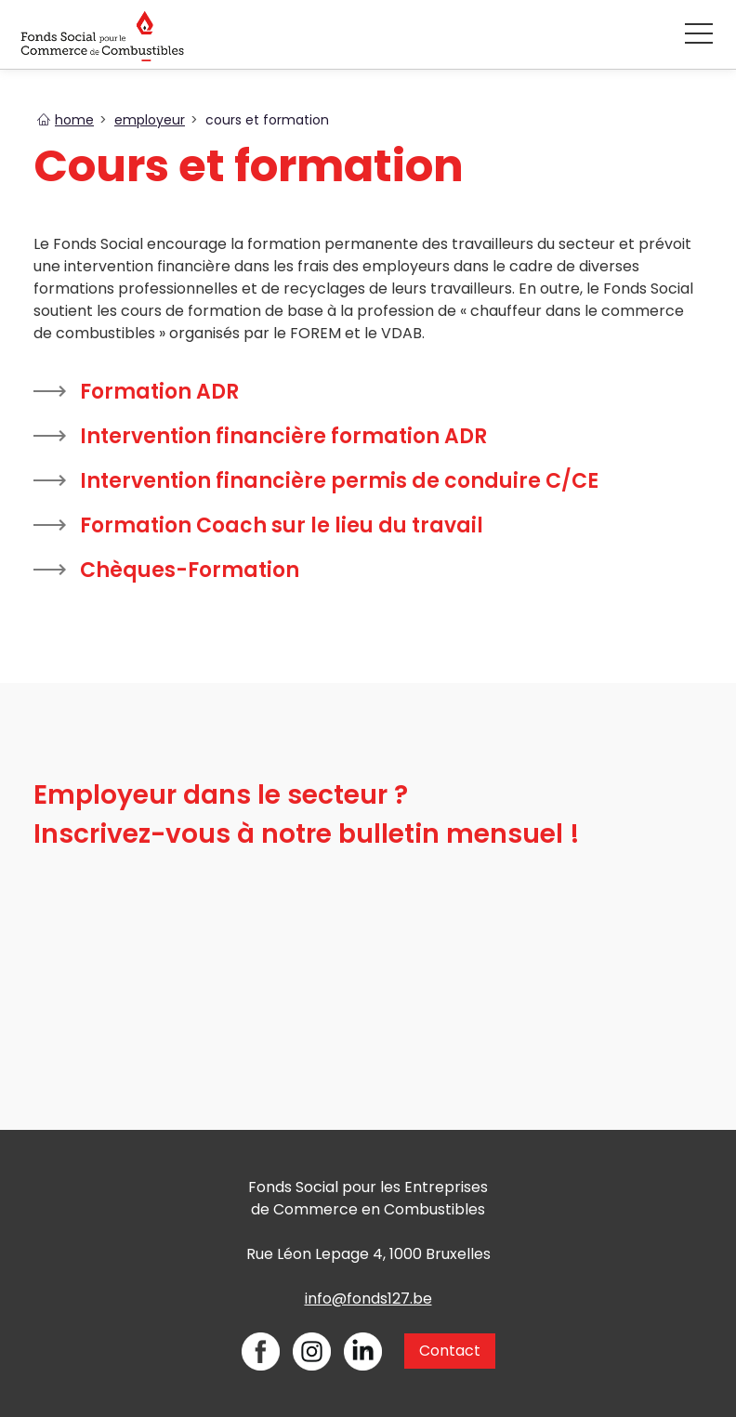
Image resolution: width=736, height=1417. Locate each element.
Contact (449, 1350)
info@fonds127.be (368, 1298)
